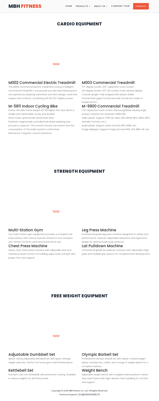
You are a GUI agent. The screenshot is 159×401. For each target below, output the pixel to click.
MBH (24, 6)
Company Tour (120, 6)
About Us (99, 6)
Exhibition (141, 6)
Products (82, 6)
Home (69, 6)
